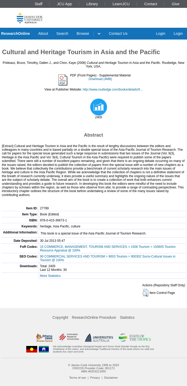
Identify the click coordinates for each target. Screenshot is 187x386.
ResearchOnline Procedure (94, 317)
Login (160, 33)
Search (62, 33)
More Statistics (50, 276)
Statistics (127, 317)
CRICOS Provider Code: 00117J (93, 368)
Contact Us (118, 33)
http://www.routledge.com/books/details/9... (112, 89)
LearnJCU (121, 4)
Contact (150, 4)
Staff (38, 4)
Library (92, 4)
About (43, 33)
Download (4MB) (100, 79)
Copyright (60, 317)
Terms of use (77, 377)
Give (176, 4)
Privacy (95, 377)
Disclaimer (111, 377)
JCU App (64, 4)
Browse (83, 33)
